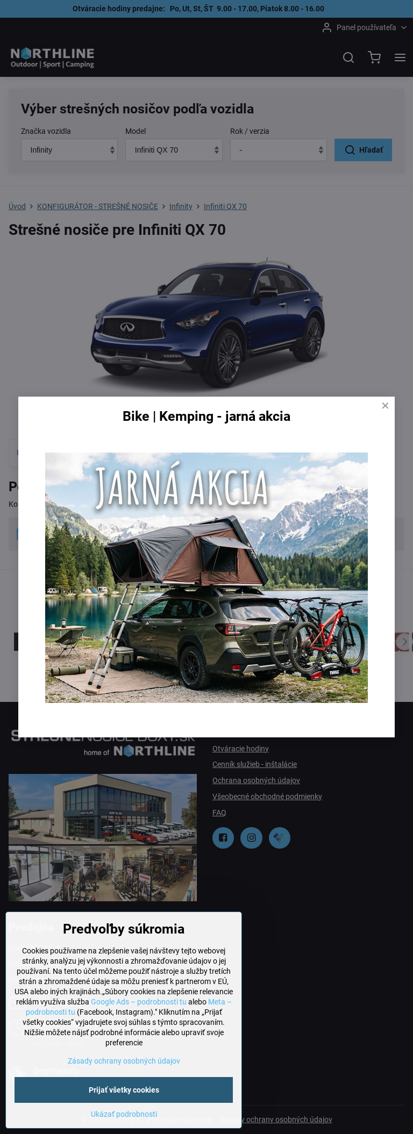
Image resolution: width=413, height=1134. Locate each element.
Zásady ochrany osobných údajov (124, 1092)
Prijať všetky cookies (124, 1121)
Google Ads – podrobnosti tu (139, 1033)
